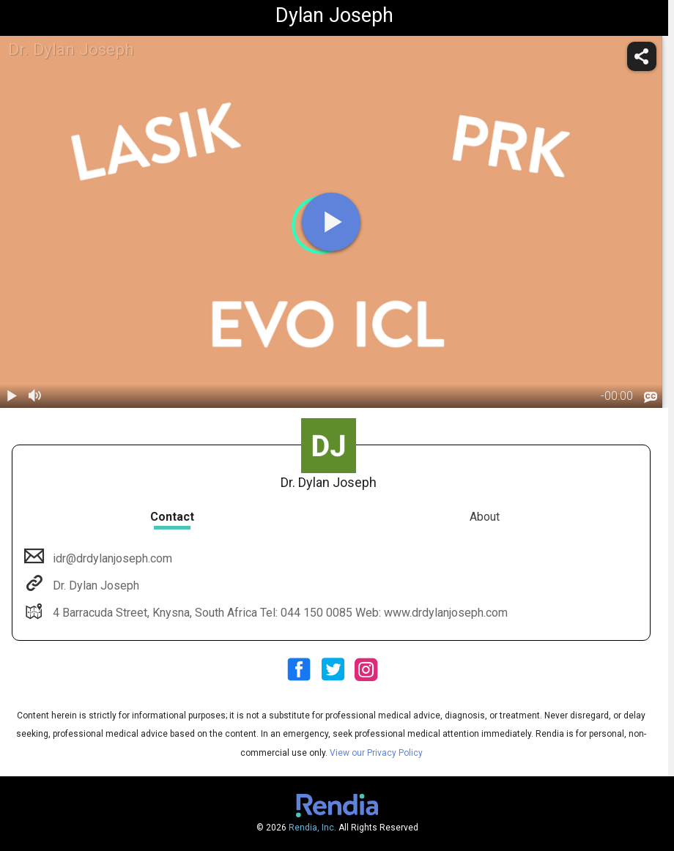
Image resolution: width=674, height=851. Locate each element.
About (485, 517)
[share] (641, 56)
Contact (172, 517)
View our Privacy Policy (376, 753)
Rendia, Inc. (312, 827)
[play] (331, 222)
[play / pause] (11, 396)
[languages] (650, 397)
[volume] (35, 396)
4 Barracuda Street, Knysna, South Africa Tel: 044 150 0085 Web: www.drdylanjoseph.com (279, 613)
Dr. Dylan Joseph (94, 585)
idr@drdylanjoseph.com (111, 558)
